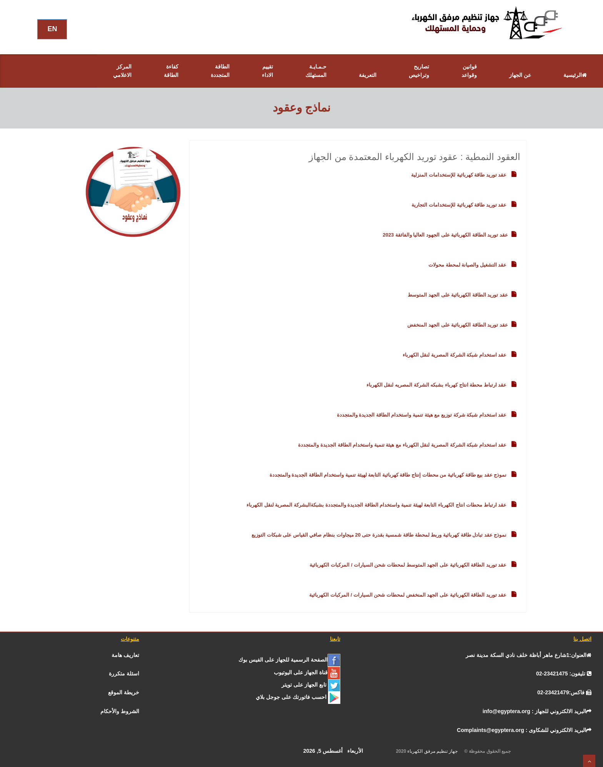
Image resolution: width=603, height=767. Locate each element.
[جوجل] (298, 697)
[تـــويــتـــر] (311, 685)
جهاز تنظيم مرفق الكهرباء (435, 751)
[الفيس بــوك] (289, 660)
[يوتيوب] (307, 672)
